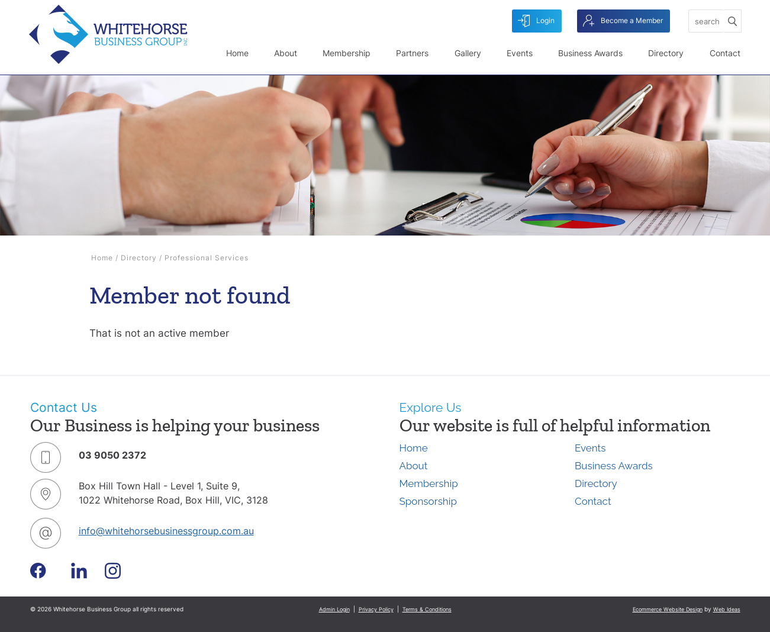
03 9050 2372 (112, 455)
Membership (346, 53)
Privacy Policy (376, 609)
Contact (725, 53)
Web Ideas (726, 609)
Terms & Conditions (427, 609)
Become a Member (623, 21)
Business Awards (590, 53)
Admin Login (334, 609)
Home (237, 53)
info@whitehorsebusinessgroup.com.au (166, 531)
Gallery (468, 53)
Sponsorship (428, 501)
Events (520, 53)
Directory (666, 53)
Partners (412, 53)
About (285, 53)
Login (536, 21)
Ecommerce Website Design (668, 609)
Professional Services (207, 257)
